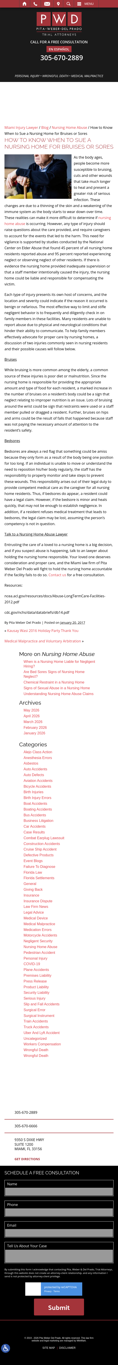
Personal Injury (35, 958)
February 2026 (35, 727)
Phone (12, 1204)
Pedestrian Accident (39, 953)
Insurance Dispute (37, 901)
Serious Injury (34, 998)
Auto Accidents (35, 769)
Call (35, 4)
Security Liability (36, 992)
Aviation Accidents (38, 781)
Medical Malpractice (39, 924)
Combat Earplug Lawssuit (43, 838)
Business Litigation (38, 821)
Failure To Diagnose (39, 867)
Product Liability (36, 987)
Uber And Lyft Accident (41, 1033)
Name (12, 1184)
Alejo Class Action (37, 752)
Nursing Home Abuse (69, 127)
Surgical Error (34, 1010)
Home (24, 4)
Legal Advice (33, 912)
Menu (89, 4)
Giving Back (32, 889)
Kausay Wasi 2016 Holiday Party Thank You (42, 630)
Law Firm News (35, 907)
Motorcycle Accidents (40, 935)
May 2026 (31, 710)
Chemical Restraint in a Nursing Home (53, 682)
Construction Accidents (41, 844)
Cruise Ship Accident (40, 849)
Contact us (57, 574)
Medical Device (35, 918)
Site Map (48, 1347)
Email (47, 4)
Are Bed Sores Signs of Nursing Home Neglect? (53, 674)
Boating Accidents (37, 809)
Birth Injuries (33, 792)
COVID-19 (31, 964)
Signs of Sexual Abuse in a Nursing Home (56, 688)
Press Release (35, 981)
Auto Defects (33, 775)
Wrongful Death (35, 1050)
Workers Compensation (42, 1044)
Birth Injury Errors (37, 798)
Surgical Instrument (38, 1016)
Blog (45, 127)
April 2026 (31, 716)
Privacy (47, 1291)
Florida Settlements (38, 878)
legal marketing (51, 1340)
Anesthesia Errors (37, 758)
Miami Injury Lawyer (21, 127)
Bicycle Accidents (37, 786)
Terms (56, 1291)
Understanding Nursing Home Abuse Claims (58, 694)
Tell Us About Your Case (27, 1245)
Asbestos (30, 763)
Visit (58, 4)
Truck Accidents (35, 1027)
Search (68, 4)
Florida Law (32, 872)
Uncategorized (34, 1038)
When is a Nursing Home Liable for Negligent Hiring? (59, 664)
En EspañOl (59, 49)
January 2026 (34, 733)
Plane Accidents (36, 970)
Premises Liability (37, 975)
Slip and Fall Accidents (41, 1004)
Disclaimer (67, 1347)
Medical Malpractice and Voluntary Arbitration (42, 641)
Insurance (31, 895)
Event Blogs (32, 861)
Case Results (34, 832)
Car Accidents (34, 826)
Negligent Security (38, 941)
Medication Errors (37, 930)
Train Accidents (35, 1021)
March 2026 (32, 722)
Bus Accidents (34, 815)
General (29, 884)
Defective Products (38, 855)
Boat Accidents (35, 803)
